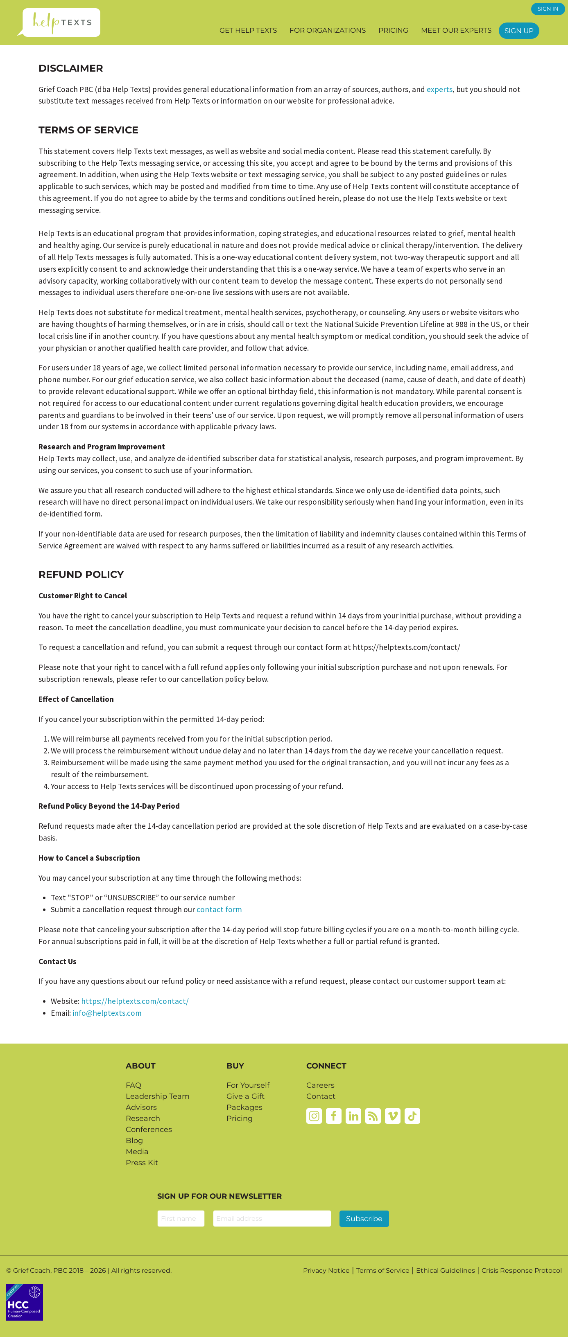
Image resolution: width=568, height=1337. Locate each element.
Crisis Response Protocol (522, 1270)
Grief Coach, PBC (40, 1270)
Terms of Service (383, 1270)
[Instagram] (314, 1115)
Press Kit (142, 1162)
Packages (244, 1107)
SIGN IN (548, 9)
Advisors (141, 1107)
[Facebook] (333, 1115)
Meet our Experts (456, 30)
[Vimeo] (392, 1115)
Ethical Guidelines (445, 1270)
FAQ (133, 1085)
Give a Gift (245, 1096)
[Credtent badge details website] (24, 1301)
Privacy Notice (326, 1270)
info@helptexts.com (107, 1013)
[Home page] (58, 22)
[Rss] (373, 1115)
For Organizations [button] (328, 30)
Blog (134, 1140)
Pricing (393, 30)
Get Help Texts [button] (248, 30)
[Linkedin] (353, 1115)
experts (440, 89)
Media (137, 1151)
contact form (219, 909)
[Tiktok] (412, 1115)
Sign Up (519, 31)
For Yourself (247, 1085)
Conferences (149, 1129)
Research (143, 1118)
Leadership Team (158, 1096)
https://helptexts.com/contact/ (135, 1001)
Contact (320, 1096)
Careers (320, 1085)
